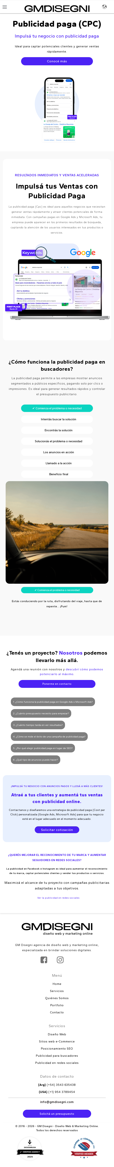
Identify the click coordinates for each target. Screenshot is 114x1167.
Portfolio (57, 1005)
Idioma (104, 7)
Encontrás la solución (57, 451)
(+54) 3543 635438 (57, 1085)
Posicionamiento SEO (57, 1048)
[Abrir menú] (4, 7)
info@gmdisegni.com (57, 1102)
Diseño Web (57, 1034)
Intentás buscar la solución (57, 440)
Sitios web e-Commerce (57, 1041)
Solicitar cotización (57, 830)
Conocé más (57, 61)
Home (57, 984)
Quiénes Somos (57, 998)
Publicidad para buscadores (57, 1055)
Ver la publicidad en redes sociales (58, 897)
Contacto (57, 1012)
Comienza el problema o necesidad (57, 429)
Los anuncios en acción (57, 473)
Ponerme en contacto (57, 683)
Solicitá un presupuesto (57, 1113)
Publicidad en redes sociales (57, 1063)
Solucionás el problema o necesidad (57, 462)
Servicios (57, 991)
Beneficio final (57, 495)
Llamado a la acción (57, 484)
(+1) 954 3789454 (57, 1092)
